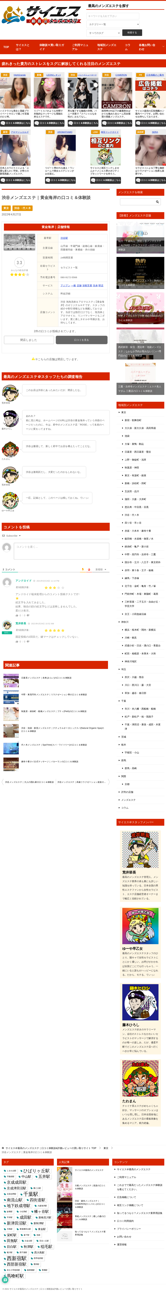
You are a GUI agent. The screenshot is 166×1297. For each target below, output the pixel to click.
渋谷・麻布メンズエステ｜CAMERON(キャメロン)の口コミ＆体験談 (90, 1204)
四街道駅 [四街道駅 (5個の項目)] (37, 1200)
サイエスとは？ (23, 47)
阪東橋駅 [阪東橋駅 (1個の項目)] (31, 1270)
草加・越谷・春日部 (135, 693)
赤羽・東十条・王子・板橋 (139, 570)
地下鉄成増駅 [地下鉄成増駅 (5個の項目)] (18, 1205)
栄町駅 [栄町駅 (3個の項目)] (12, 1235)
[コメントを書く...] (61, 551)
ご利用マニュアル (80, 47)
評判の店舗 (127, 792)
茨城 (123, 736)
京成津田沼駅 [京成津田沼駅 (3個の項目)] (16, 1188)
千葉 (123, 701)
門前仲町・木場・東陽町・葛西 (141, 594)
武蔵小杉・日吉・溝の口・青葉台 (143, 645)
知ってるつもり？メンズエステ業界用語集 (90, 1233)
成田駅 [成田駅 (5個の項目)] (25, 1217)
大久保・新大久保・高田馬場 (140, 428)
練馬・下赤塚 (132, 578)
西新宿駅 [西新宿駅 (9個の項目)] (17, 1258)
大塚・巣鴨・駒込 (134, 444)
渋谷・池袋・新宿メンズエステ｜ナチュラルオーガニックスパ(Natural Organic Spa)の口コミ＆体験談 (62, 729)
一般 (73, 285)
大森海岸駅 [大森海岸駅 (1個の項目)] (42, 1206)
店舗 (79, 285)
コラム (127, 47)
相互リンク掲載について (130, 1205)
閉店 (100, 285)
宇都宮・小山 (132, 752)
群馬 (123, 760)
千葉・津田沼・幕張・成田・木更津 (143, 726)
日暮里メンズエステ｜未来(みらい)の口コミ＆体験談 (46, 678)
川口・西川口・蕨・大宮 (138, 685)
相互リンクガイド (110, 132)
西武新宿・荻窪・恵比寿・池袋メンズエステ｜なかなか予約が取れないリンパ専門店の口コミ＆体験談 (139, 351)
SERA (155, 132)
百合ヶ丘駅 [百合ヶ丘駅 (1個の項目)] (44, 1241)
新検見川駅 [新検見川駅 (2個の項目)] (45, 1217)
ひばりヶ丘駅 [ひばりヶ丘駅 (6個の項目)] (36, 1170)
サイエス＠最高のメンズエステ (89, 1170)
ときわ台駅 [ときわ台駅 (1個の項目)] (11, 1171)
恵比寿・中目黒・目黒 (137, 507)
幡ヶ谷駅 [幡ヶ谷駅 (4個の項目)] (41, 1211)
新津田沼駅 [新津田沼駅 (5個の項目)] (16, 1223)
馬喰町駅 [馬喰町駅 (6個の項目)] (15, 1275)
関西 (123, 776)
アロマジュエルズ (20, 132)
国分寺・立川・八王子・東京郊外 (143, 562)
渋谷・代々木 (22, 208)
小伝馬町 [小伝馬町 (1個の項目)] (23, 1211)
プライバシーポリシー (129, 1228)
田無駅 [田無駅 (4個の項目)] (12, 1241)
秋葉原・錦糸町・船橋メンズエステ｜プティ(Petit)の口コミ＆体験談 (53, 711)
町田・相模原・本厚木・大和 (140, 653)
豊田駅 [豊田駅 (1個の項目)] (36, 1264)
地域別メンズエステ (106, 47)
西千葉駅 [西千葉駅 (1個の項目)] (23, 1252)
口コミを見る (81, 339)
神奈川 (124, 622)
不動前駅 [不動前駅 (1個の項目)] (10, 1176)
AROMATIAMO (64, 132)
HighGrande (20, 75)
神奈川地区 (131, 661)
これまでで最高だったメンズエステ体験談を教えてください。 (139, 1187)
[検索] (140, 201)
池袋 (127, 436)
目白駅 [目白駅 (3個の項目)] (12, 1246)
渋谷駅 (64, 238)
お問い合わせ (124, 1236)
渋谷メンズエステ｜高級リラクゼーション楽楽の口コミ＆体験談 (83, 782)
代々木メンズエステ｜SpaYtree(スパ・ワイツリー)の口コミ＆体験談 (54, 745)
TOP (6, 47)
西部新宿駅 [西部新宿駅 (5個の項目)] (16, 1264)
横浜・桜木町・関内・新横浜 (140, 629)
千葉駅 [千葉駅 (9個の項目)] (30, 1194)
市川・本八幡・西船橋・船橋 (140, 708)
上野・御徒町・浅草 (135, 459)
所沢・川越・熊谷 (134, 677)
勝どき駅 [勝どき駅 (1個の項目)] (37, 1188)
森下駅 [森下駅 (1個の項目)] (26, 1235)
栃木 (123, 744)
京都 (127, 784)
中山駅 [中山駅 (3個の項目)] (26, 1176)
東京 (6, 208)
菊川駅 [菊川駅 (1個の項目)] (9, 1252)
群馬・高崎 (131, 768)
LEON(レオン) (53, 75)
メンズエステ (128, 800)
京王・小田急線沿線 (135, 614)
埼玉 (123, 669)
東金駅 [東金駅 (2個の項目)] (42, 1229)
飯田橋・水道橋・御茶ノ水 (139, 538)
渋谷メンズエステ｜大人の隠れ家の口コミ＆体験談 (29, 782)
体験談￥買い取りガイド (51, 47)
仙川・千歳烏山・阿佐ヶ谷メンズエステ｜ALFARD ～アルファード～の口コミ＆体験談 (140, 245)
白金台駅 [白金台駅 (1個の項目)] (28, 1241)
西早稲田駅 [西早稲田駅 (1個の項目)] (38, 1258)
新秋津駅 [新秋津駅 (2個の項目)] (39, 1223)
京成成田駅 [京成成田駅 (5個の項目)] (16, 1182)
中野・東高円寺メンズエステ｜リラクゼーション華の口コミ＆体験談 (54, 694)
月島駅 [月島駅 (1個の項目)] (9, 1229)
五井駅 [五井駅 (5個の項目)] (44, 1176)
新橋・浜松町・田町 (135, 483)
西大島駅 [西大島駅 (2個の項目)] (39, 1252)
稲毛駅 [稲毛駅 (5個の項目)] (46, 1246)
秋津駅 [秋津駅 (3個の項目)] (28, 1246)
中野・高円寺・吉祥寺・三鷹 (140, 554)
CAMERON (121, 75)
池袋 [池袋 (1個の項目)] (38, 1235)
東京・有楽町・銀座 (135, 475)
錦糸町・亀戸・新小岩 (137, 546)
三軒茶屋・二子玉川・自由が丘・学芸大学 (143, 603)
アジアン (65, 285)
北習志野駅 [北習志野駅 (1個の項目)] (11, 1194)
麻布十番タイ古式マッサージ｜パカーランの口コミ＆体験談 (49, 761)
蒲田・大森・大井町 (135, 499)
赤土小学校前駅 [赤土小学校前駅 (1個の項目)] (13, 1270)
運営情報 (122, 1244)
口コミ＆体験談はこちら (15, 123)
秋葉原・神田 (132, 467)
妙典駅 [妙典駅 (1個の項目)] (9, 1211)
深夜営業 (87, 285)
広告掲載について (126, 1197)
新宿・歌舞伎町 (133, 420)
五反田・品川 (132, 491)
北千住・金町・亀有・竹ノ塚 (140, 586)
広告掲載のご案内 (155, 75)
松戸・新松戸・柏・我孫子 (139, 716)
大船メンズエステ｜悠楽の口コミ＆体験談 (90, 1187)
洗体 (95, 285)
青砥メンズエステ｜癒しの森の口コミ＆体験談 (90, 1218)
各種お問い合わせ (147, 47)
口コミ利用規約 (125, 1221)
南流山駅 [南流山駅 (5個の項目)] (15, 1200)
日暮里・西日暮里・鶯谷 (138, 451)
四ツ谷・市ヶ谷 (133, 522)
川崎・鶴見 (131, 637)
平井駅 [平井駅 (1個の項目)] (9, 1217)
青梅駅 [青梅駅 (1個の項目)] (44, 1270)
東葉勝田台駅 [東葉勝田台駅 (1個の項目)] (25, 1229)
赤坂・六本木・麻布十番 (138, 530)
